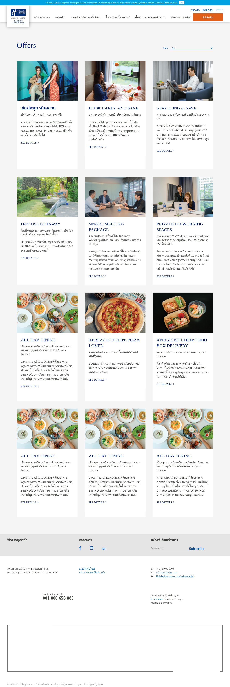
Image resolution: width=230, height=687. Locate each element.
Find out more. (171, 2)
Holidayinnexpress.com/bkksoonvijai (175, 576)
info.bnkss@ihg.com (166, 572)
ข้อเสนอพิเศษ (180, 17)
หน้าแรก (195, 10)
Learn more (157, 599)
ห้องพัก (60, 17)
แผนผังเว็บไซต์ (87, 568)
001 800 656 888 (58, 598)
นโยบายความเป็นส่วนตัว (92, 572)
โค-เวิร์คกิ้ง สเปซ (118, 17)
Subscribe (196, 548)
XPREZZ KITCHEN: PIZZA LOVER (114, 342)
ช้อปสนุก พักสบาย (38, 108)
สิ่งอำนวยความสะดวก (150, 17)
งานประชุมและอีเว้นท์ (86, 17)
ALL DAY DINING (38, 340)
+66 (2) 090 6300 (165, 568)
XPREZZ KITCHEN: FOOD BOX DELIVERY (182, 342)
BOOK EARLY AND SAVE (113, 108)
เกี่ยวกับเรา (42, 17)
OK (181, 2)
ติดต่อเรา (208, 10)
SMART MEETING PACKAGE (106, 226)
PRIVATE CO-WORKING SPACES (180, 226)
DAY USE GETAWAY (40, 224)
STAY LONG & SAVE (176, 108)
